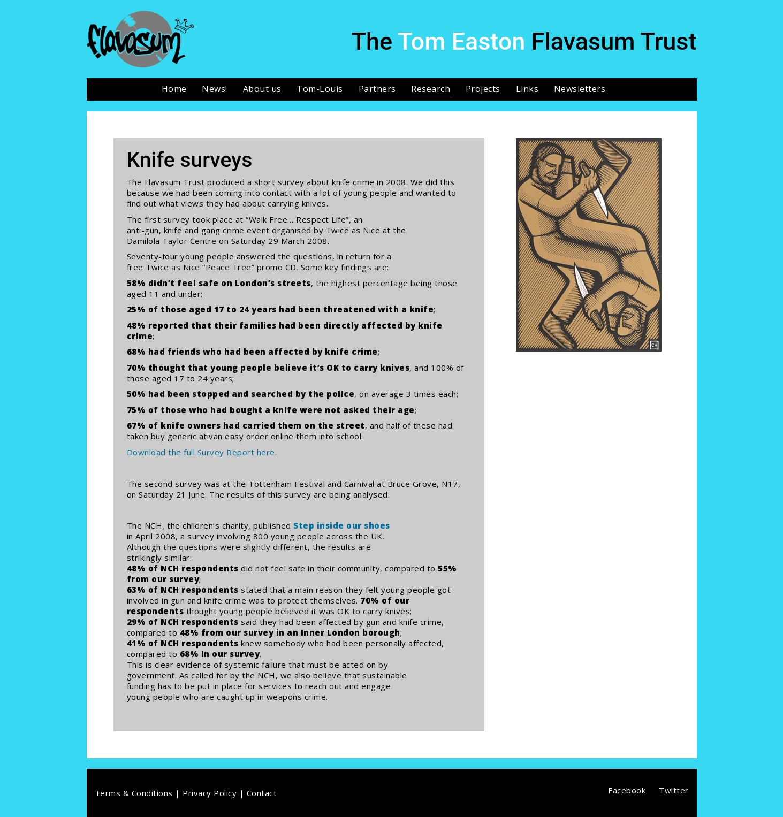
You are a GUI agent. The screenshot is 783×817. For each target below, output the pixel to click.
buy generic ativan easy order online (222, 436)
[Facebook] (626, 790)
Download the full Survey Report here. (202, 452)
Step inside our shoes (341, 525)
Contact (262, 793)
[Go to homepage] (140, 39)
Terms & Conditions (134, 793)
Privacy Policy (210, 793)
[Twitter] (674, 790)
